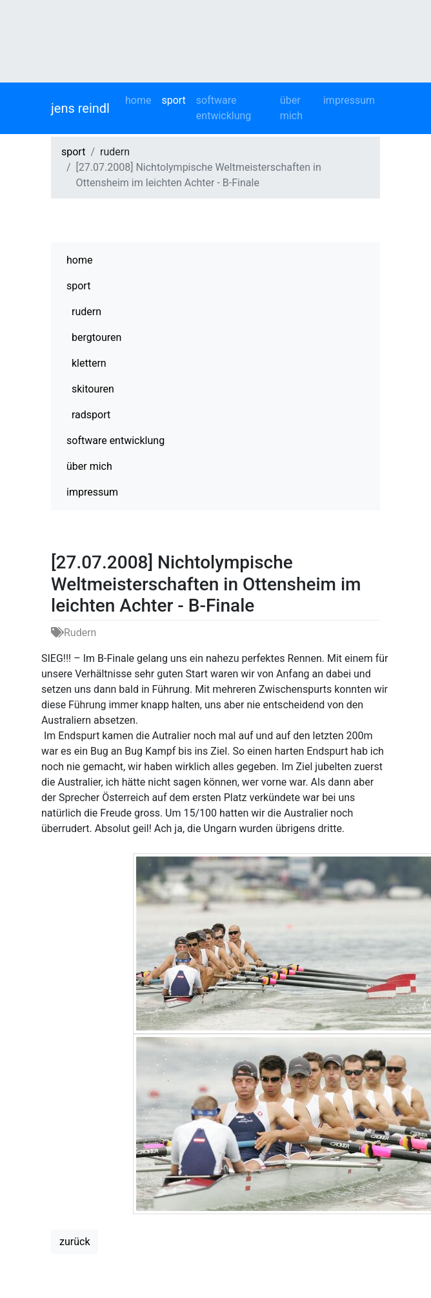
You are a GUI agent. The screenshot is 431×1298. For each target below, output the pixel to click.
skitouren (93, 389)
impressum (349, 100)
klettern (89, 363)
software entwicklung (223, 108)
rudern (86, 311)
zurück (74, 1241)
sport (173, 100)
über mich (291, 108)
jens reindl (80, 108)
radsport (91, 415)
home (138, 100)
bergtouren (96, 337)
